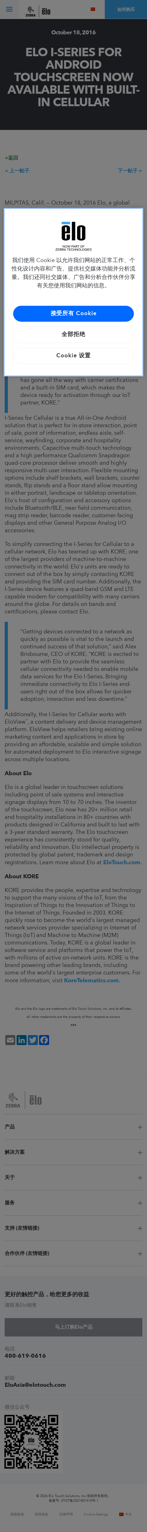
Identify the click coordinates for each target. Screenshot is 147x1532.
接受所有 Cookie (74, 313)
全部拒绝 (73, 334)
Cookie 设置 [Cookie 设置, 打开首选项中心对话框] (73, 356)
